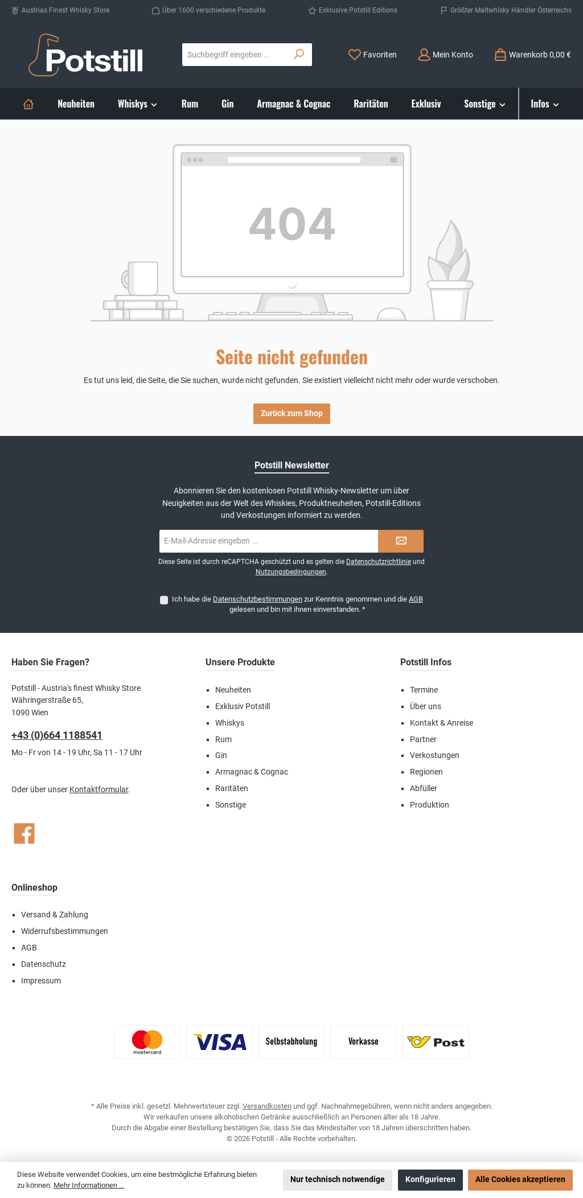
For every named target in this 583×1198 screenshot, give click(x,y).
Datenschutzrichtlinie (378, 562)
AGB (416, 599)
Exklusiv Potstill (242, 706)
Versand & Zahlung (54, 915)
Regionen (426, 772)
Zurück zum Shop (292, 413)
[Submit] (401, 541)
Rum (223, 739)
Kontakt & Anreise (441, 723)
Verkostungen (434, 755)
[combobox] (234, 54)
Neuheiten (233, 690)
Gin (221, 755)
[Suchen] (299, 54)
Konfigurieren (430, 1179)
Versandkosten (267, 1106)
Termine (424, 690)
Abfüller (423, 788)
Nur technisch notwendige (337, 1179)
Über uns (425, 706)
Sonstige (230, 805)
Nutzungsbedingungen (291, 572)
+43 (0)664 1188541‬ (56, 735)
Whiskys (229, 723)
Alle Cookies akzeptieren (520, 1179)
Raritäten (231, 788)
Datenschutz (43, 964)
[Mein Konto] (445, 55)
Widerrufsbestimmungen (64, 931)
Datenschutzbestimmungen (257, 599)
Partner (423, 739)
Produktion (429, 805)
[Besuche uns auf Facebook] (24, 833)
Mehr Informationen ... (89, 1185)
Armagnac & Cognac (251, 772)
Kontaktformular (98, 789)
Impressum (41, 981)
